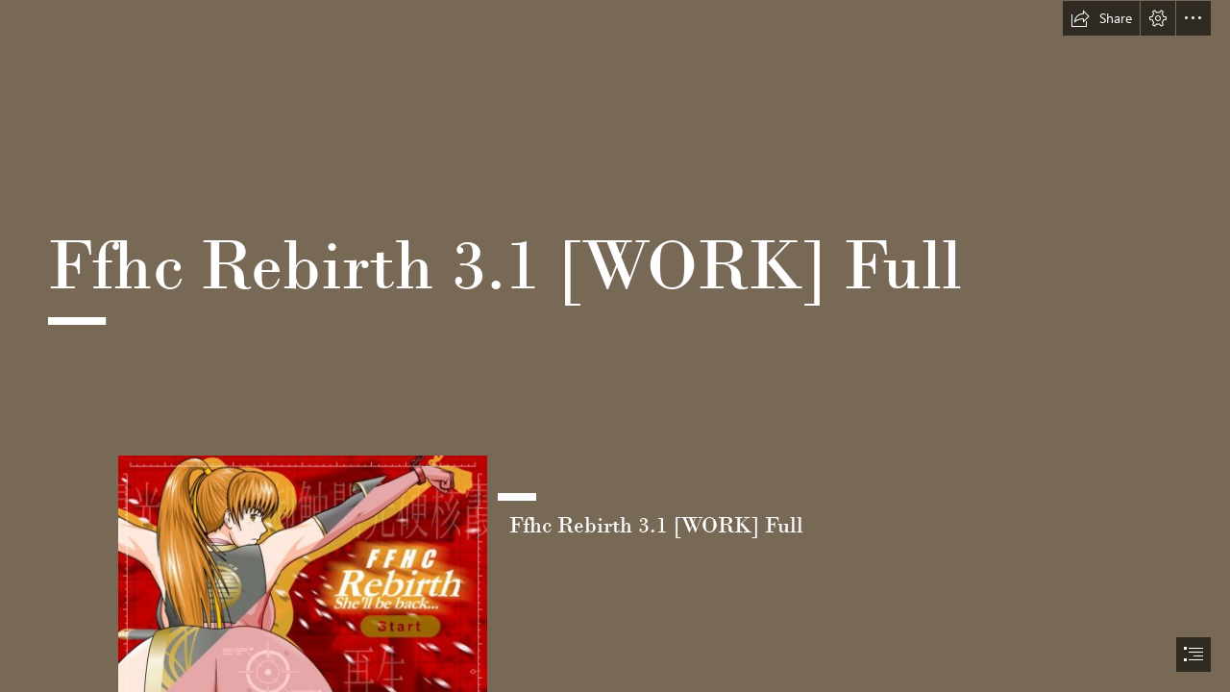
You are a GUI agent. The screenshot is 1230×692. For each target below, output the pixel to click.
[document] (615, 346)
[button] (1101, 18)
